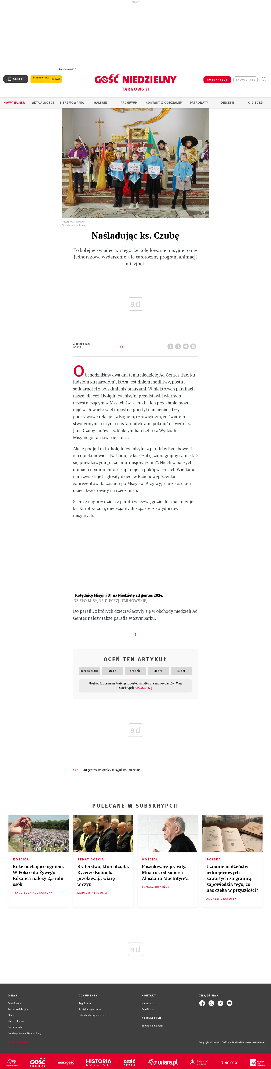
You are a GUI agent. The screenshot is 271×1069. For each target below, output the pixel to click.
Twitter (179, 343)
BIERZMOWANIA (71, 100)
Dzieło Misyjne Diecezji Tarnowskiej (110, 598)
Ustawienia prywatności (92, 1012)
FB (171, 343)
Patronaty (199, 100)
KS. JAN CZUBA (132, 767)
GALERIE (100, 100)
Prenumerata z (41, 77)
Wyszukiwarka (264, 77)
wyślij (194, 343)
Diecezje (228, 100)
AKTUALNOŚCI (43, 100)
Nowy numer (14, 100)
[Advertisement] (135, 35)
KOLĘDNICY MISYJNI (110, 767)
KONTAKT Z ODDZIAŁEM (164, 100)
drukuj (186, 343)
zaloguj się (245, 77)
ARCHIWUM (129, 100)
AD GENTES (90, 767)
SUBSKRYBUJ (217, 77)
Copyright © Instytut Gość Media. (217, 1040)
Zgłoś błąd (17, 1040)
